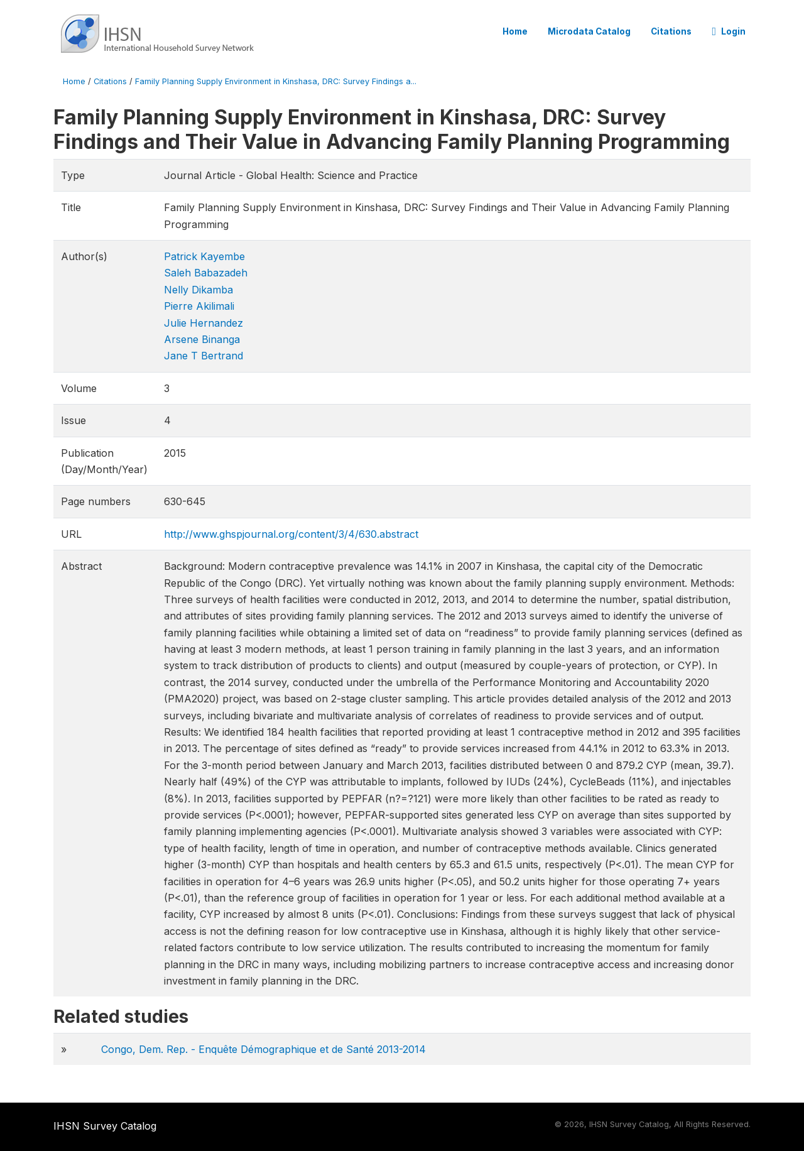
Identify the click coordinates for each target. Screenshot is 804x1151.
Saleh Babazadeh (205, 272)
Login (729, 31)
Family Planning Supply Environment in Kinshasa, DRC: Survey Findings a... (275, 81)
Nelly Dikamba (198, 289)
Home (515, 31)
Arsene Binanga (202, 339)
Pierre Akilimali (199, 306)
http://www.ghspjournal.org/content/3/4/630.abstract (291, 534)
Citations (671, 31)
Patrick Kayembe (204, 256)
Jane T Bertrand (203, 355)
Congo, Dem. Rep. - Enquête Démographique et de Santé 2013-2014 (263, 1049)
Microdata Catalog (589, 31)
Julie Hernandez (203, 323)
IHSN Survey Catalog (104, 1126)
